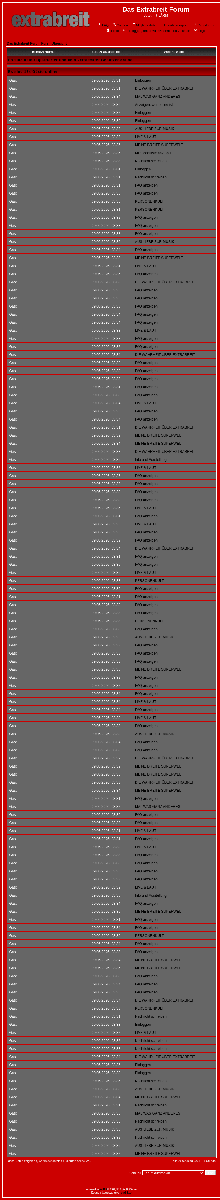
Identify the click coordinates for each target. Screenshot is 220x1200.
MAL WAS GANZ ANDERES (157, 96)
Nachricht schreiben (151, 161)
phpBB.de (126, 1192)
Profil (113, 31)
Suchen (120, 25)
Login (200, 31)
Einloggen (143, 80)
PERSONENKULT (149, 201)
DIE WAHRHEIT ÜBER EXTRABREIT (165, 88)
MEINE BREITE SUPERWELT (159, 145)
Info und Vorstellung (151, 460)
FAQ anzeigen (146, 185)
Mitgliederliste (144, 25)
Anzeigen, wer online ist (154, 105)
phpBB (103, 1189)
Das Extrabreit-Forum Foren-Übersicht (37, 43)
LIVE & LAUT (145, 137)
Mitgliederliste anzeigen (153, 153)
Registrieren (204, 25)
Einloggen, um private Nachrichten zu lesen (156, 31)
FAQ (103, 25)
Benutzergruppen (174, 25)
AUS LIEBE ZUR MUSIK (154, 129)
